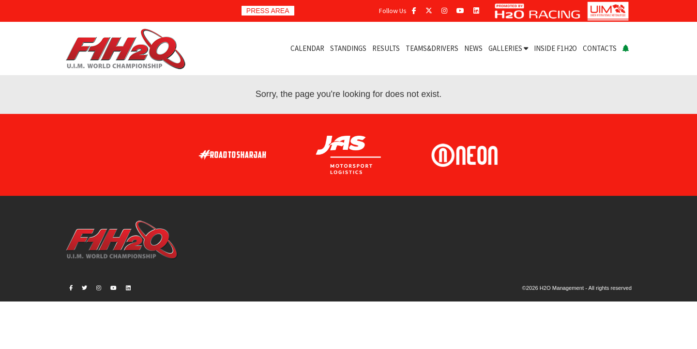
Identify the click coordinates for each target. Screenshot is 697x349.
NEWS (473, 48)
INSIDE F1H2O (555, 48)
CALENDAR (307, 48)
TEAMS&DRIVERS (432, 48)
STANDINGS (348, 48)
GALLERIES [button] (508, 48)
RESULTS (386, 48)
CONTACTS (600, 48)
